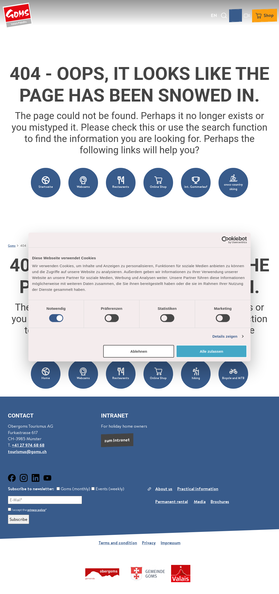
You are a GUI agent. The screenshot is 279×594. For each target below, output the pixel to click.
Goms (12, 246)
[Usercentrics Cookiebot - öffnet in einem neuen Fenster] (225, 240)
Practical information (197, 489)
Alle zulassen (211, 351)
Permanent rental (171, 502)
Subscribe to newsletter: (31, 489)
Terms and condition (118, 543)
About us (163, 489)
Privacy (149, 543)
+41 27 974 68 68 (28, 445)
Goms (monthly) (73, 489)
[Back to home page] (17, 15)
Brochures (220, 502)
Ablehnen (138, 351)
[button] (45, 182)
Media (200, 502)
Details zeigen (224, 336)
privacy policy (36, 510)
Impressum (170, 543)
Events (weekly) (107, 489)
